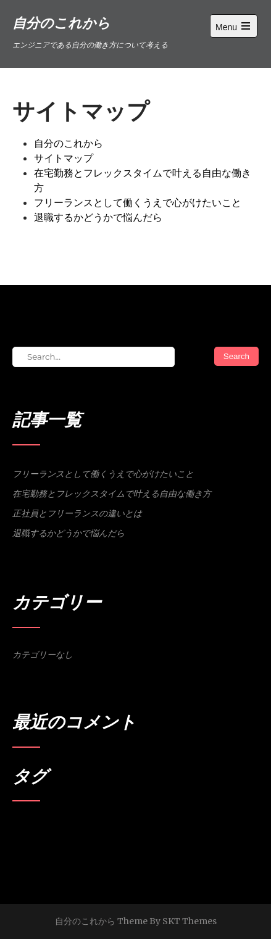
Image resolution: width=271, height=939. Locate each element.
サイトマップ (63, 158)
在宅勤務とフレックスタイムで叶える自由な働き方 (111, 493)
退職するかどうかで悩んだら (98, 217)
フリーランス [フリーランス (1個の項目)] (32, 828)
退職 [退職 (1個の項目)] (113, 828)
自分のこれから (68, 143)
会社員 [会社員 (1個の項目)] (65, 828)
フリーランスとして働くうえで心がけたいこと (137, 202)
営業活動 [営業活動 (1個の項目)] (90, 828)
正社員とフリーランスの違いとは (77, 513)
